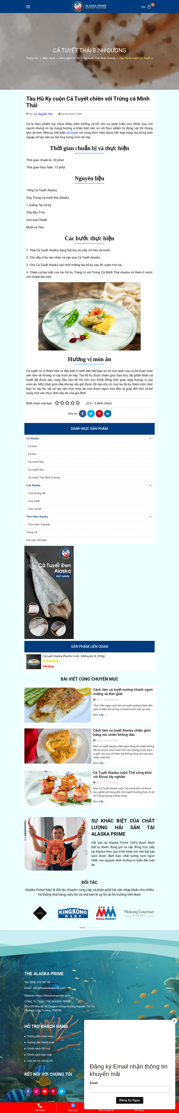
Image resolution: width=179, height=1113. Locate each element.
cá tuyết (72, 132)
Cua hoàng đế (36, 493)
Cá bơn (32, 446)
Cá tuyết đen (36, 469)
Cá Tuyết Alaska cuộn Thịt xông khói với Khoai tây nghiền (122, 774)
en (143, 7)
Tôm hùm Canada (39, 524)
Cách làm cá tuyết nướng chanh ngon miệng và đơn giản (123, 691)
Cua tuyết (34, 501)
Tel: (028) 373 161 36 (37, 982)
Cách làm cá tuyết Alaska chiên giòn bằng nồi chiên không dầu (122, 732)
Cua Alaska (89, 485)
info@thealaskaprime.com (49, 988)
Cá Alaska (89, 438)
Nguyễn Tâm (45, 113)
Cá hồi (32, 454)
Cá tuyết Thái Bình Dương (44, 477)
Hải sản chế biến (36, 540)
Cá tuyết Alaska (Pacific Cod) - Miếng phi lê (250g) (74, 656)
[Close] (174, 1021)
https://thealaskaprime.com (53, 995)
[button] (82, 927)
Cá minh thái (36, 462)
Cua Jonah (34, 508)
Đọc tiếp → (100, 714)
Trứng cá (31, 532)
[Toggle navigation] (28, 7)
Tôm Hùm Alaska (89, 516)
